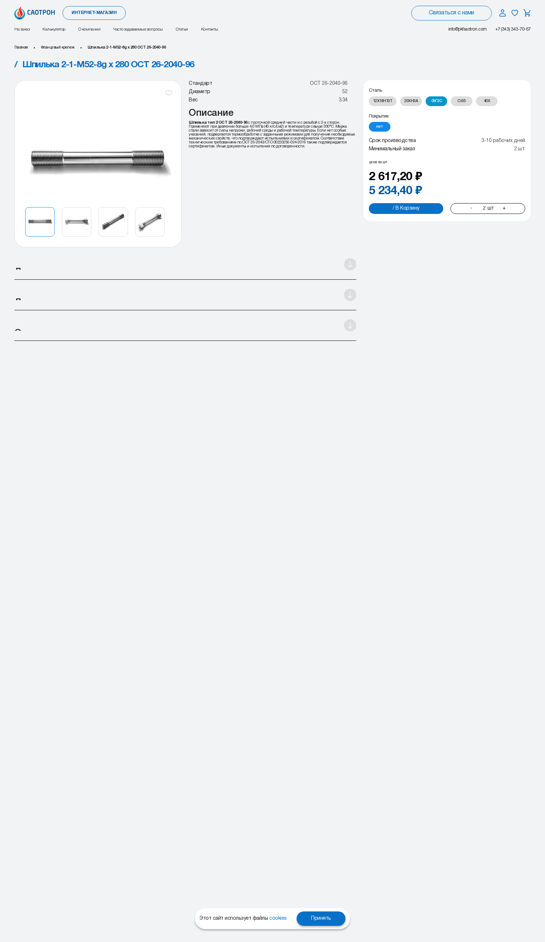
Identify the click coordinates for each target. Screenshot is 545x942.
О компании (89, 29)
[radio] (383, 101)
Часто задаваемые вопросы (137, 29)
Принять (321, 918)
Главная (21, 47)
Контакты (209, 29)
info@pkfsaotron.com (467, 29)
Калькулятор (53, 29)
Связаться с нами (451, 12)
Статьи (182, 29)
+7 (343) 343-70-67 (513, 29)
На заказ (21, 29)
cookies (278, 918)
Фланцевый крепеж (58, 47)
